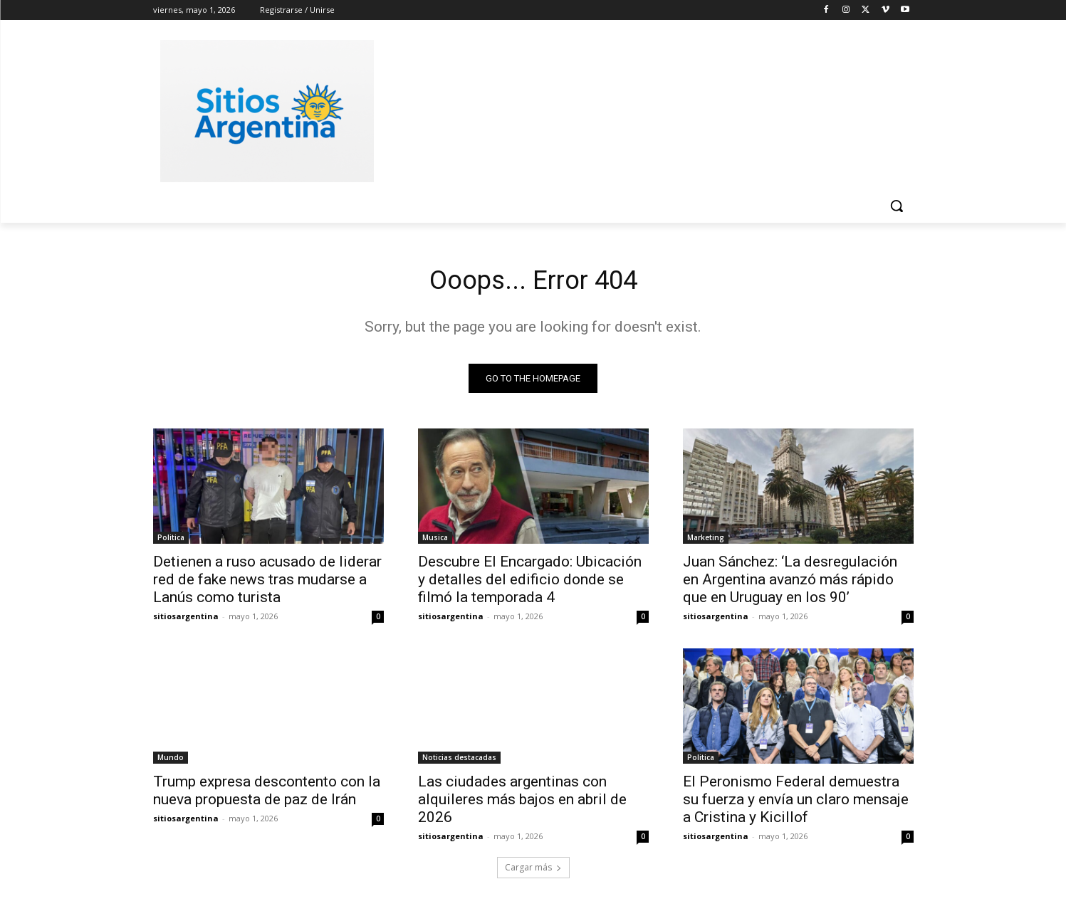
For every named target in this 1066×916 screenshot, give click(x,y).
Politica (170, 541)
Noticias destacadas (459, 761)
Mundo (170, 761)
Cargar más (533, 871)
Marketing (705, 541)
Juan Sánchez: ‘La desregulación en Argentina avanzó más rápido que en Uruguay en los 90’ (790, 583)
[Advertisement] (640, 109)
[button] (896, 206)
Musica (435, 541)
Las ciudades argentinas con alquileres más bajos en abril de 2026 (522, 803)
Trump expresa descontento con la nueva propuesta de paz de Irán (266, 794)
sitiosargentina (186, 619)
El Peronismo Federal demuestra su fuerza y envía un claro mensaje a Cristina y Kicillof (796, 803)
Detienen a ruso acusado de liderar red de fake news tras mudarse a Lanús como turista (267, 583)
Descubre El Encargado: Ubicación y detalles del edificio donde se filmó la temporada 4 (530, 583)
